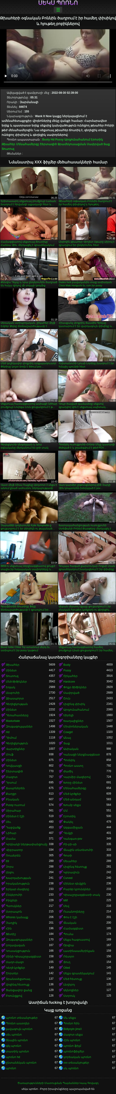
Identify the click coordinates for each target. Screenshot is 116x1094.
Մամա (11, 838)
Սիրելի (68, 715)
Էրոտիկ (97, 139)
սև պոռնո (71, 1068)
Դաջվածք (13, 827)
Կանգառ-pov (72, 838)
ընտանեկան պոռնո (21, 1062)
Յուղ (66, 962)
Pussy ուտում (15, 805)
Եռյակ (10, 687)
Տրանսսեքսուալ (18, 979)
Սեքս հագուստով (76, 939)
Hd (52, 139)
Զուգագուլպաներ (19, 726)
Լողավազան (15, 945)
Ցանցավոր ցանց (19, 990)
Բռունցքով (14, 995)
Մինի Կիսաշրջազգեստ (23, 956)
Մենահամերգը (27, 144)
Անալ (67, 737)
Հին (9, 928)
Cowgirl (68, 732)
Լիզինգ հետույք (75, 866)
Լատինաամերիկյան (78, 951)
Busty (46, 139)
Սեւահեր (70, 861)
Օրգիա (68, 945)
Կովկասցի (14, 765)
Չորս (10, 866)
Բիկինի (11, 900)
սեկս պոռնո (58, 3)
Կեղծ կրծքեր (15, 967)
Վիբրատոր (14, 850)
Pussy (59, 139)
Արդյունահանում (77, 139)
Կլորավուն (71, 872)
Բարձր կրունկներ (77, 889)
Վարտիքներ (15, 749)
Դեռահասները (17, 715)
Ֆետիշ (11, 934)
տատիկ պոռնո (17, 1051)
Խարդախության (18, 878)
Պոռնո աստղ (73, 765)
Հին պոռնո (71, 1040)
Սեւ (8, 822)
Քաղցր (11, 793)
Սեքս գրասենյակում (78, 973)
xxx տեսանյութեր (76, 1062)
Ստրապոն (14, 911)
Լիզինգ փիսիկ (74, 704)
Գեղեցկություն (17, 743)
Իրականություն (18, 883)
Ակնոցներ (71, 990)
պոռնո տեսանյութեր (22, 1017)
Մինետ (11, 670)
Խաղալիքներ (73, 721)
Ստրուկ (69, 995)
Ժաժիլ (68, 771)
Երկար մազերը (17, 889)
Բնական (12, 799)
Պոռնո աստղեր (17, 1023)
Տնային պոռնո (17, 1040)
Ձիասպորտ (15, 698)
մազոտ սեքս (73, 1034)
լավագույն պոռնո (19, 1029)
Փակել (68, 822)
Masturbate (13, 721)
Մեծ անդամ (72, 799)
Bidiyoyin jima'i (72, 1029)
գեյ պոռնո (13, 1045)
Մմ (65, 810)
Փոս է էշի (70, 917)
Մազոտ (12, 777)
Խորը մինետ (73, 782)
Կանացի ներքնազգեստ (81, 754)
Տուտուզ (8, 149)
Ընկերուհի (14, 894)
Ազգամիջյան (73, 827)
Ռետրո (68, 956)
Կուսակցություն (18, 951)
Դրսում (11, 782)
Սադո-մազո (15, 962)
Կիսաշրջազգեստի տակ (81, 894)
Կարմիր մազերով (77, 777)
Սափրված (95, 144)
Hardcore (69, 681)
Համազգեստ (73, 928)
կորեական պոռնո (77, 1057)
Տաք (106, 144)
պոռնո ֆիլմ (72, 1045)
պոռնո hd (13, 1057)
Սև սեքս (69, 1017)
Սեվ (66, 906)
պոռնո (11, 1068)
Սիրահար (13, 810)
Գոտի (67, 855)
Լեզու (10, 872)
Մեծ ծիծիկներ (16, 681)
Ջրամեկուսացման (72, 144)
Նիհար (11, 833)
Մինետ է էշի (15, 816)
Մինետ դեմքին (74, 883)
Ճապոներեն (15, 788)
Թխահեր (8, 144)
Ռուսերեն (13, 855)
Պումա (68, 934)
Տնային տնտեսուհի (78, 850)
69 (7, 861)
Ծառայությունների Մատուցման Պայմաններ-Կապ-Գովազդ (58, 1083)
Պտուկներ (14, 906)
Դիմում (11, 737)
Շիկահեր (70, 676)
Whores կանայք (17, 917)
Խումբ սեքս (72, 805)
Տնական (69, 923)
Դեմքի (68, 833)
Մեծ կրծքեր (72, 793)
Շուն (66, 698)
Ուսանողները (73, 911)
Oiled (66, 967)
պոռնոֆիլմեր (73, 1051)
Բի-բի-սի (70, 844)
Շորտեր (12, 973)
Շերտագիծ (48, 144)
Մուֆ (10, 754)
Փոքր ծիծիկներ (75, 687)
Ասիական (71, 749)
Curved (67, 878)
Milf (65, 900)
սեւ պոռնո (14, 1034)
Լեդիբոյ (69, 984)
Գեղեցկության (17, 704)
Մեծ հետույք (72, 979)
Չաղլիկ (11, 923)
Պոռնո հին (71, 1023)
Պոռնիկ (69, 760)
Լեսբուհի (13, 693)
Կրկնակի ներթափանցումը (26, 844)
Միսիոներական (75, 726)
